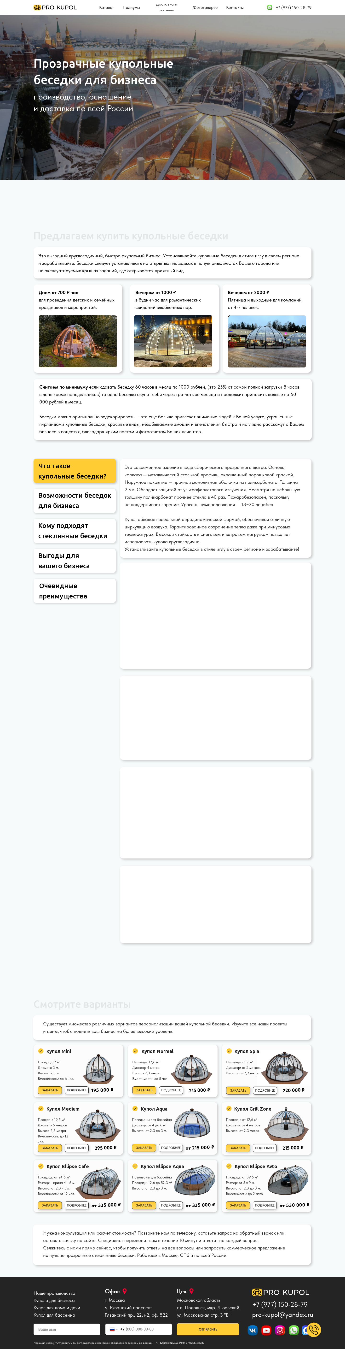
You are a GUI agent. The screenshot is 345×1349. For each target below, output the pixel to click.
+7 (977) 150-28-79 (280, 1304)
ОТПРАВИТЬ (208, 1329)
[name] (66, 1329)
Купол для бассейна (54, 1315)
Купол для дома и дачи (57, 1307)
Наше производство (54, 1293)
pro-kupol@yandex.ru (282, 1314)
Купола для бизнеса (54, 1300)
